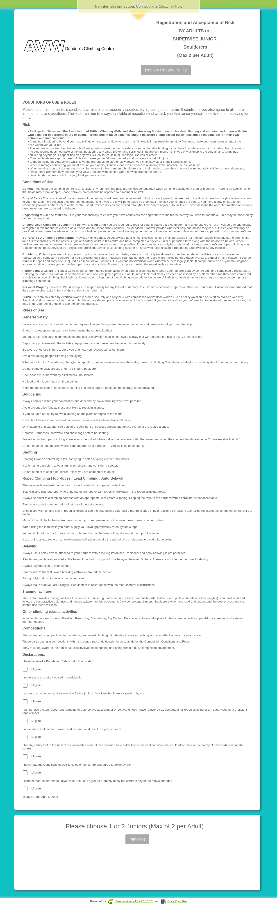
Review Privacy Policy (166, 70)
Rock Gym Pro (177, 901)
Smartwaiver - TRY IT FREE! (134, 901)
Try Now (175, 6)
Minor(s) (137, 839)
